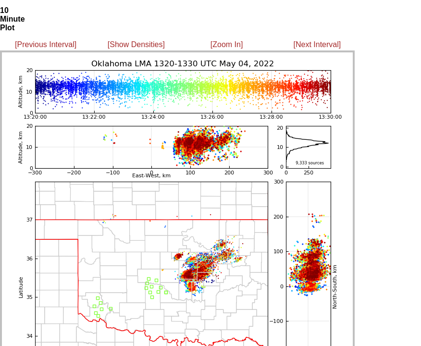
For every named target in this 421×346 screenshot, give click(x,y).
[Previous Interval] (45, 44)
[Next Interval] (317, 44)
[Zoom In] (226, 44)
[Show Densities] (136, 44)
